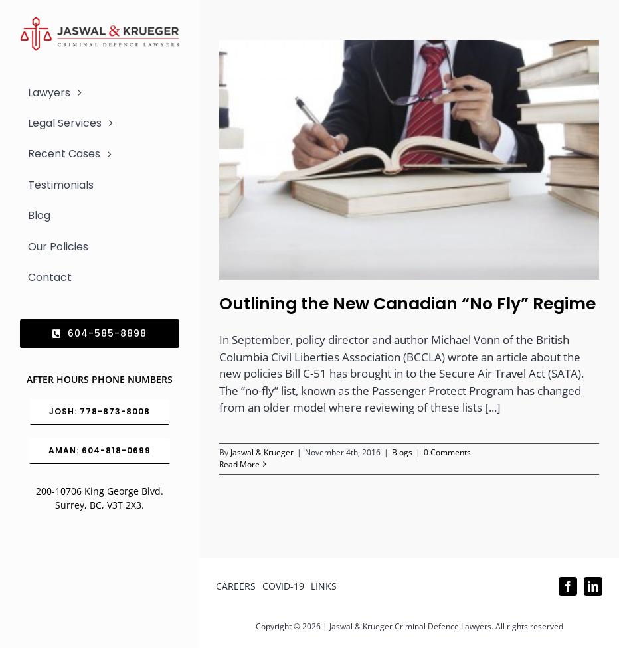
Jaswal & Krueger (262, 452)
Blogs (402, 452)
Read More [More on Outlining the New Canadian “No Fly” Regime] (239, 464)
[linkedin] (593, 586)
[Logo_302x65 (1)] (99, 22)
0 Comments (447, 452)
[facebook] (568, 586)
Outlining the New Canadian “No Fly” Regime (407, 303)
